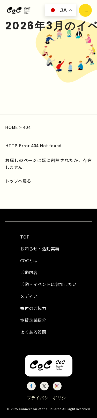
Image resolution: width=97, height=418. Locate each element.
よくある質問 (33, 332)
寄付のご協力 (33, 308)
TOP (24, 237)
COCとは (29, 260)
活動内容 (29, 272)
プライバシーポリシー (48, 398)
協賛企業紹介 (33, 320)
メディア (28, 296)
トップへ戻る (18, 181)
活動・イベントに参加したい (48, 284)
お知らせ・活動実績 (39, 248)
